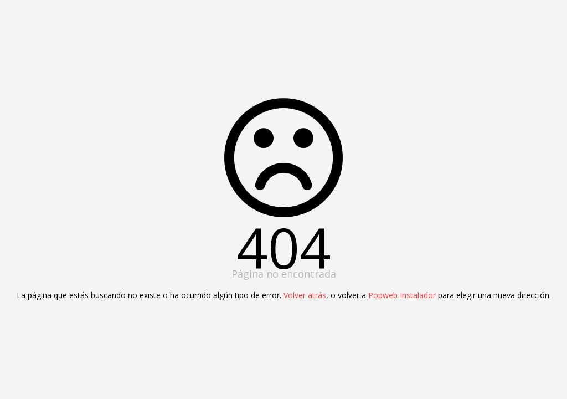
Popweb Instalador (402, 295)
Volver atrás (305, 295)
